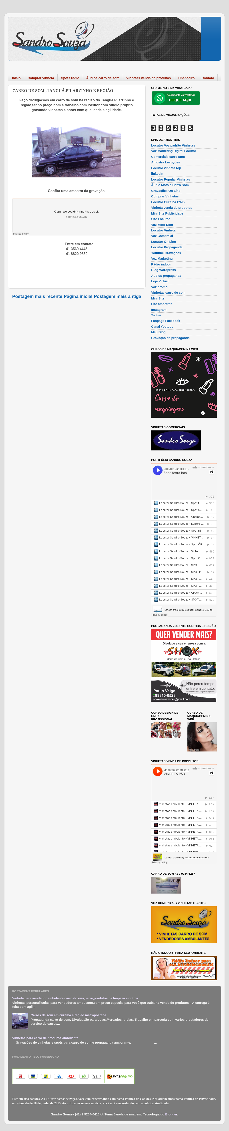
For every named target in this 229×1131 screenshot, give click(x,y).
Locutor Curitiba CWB (168, 202)
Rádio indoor (161, 264)
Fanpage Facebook (165, 321)
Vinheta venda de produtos (171, 207)
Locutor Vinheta (163, 230)
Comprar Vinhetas (165, 196)
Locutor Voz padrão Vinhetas (173, 145)
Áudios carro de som (102, 78)
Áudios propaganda (166, 275)
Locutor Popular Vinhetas (170, 179)
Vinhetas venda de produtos (148, 78)
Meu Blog (158, 332)
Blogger (171, 1114)
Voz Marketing (162, 258)
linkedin (157, 173)
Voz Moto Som (162, 225)
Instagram (159, 309)
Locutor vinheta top (166, 168)
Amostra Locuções (165, 162)
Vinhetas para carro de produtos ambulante (45, 1038)
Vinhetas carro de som (168, 292)
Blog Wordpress (163, 270)
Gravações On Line (165, 191)
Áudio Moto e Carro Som (170, 185)
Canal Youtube (162, 326)
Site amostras (161, 304)
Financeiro (186, 78)
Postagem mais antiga (117, 296)
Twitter (156, 315)
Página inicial (78, 296)
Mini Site (157, 298)
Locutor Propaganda (167, 247)
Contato (207, 78)
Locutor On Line (163, 241)
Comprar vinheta (41, 78)
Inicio (16, 78)
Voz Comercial (162, 236)
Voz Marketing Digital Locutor (173, 151)
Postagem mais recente (37, 296)
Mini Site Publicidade (167, 213)
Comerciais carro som (168, 157)
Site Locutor (160, 219)
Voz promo (159, 287)
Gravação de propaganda (170, 338)
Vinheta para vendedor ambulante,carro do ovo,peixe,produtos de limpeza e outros (75, 998)
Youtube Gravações (166, 253)
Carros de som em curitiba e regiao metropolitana (68, 1015)
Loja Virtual (160, 281)
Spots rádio (70, 78)
